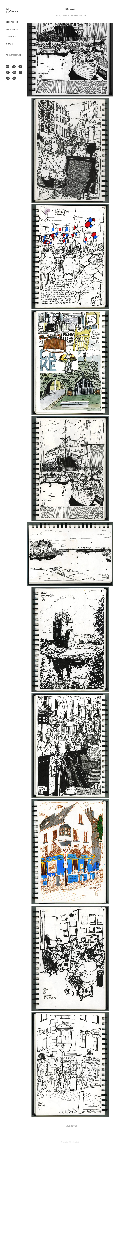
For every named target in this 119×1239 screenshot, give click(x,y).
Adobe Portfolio (74, 1142)
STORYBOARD (12, 22)
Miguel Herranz (12, 10)
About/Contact (13, 55)
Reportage (11, 36)
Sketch (9, 44)
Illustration (12, 29)
